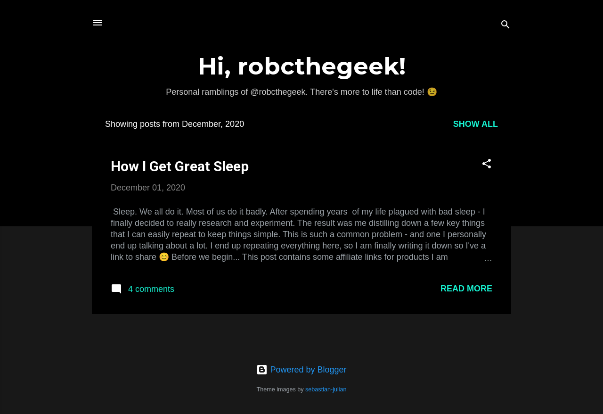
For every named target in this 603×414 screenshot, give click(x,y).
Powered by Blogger (301, 369)
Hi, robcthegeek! (302, 66)
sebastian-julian (326, 389)
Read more (466, 288)
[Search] (505, 25)
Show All (475, 124)
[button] (486, 165)
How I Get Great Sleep (180, 166)
